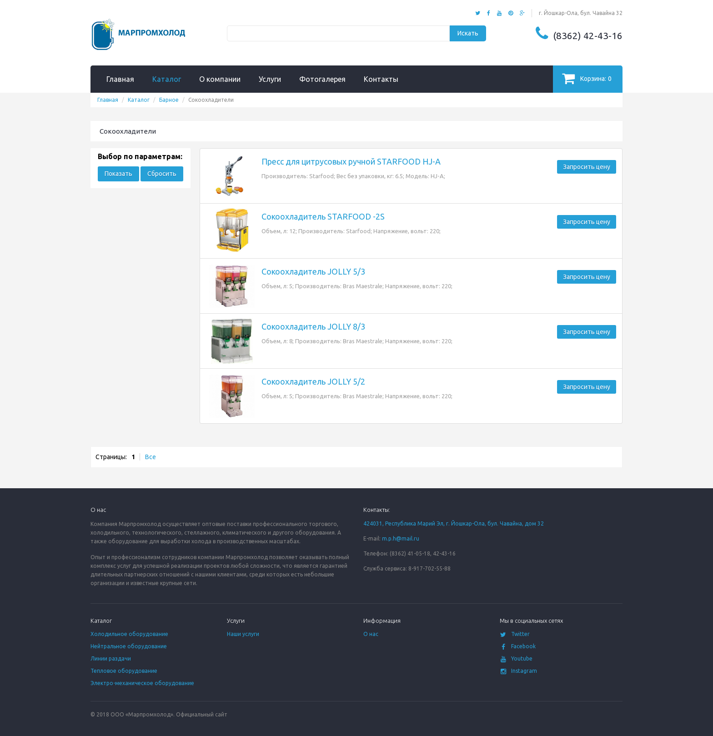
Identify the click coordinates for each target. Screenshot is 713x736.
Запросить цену (586, 166)
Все (150, 457)
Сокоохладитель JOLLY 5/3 (313, 271)
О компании (220, 79)
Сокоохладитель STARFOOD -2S (323, 216)
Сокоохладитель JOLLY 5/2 (313, 381)
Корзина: (587, 78)
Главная (120, 79)
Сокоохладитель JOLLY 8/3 (313, 326)
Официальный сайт (201, 714)
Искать (467, 33)
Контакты (381, 79)
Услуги (270, 79)
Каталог (166, 79)
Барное (169, 100)
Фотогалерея (322, 79)
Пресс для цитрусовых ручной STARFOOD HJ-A (351, 161)
